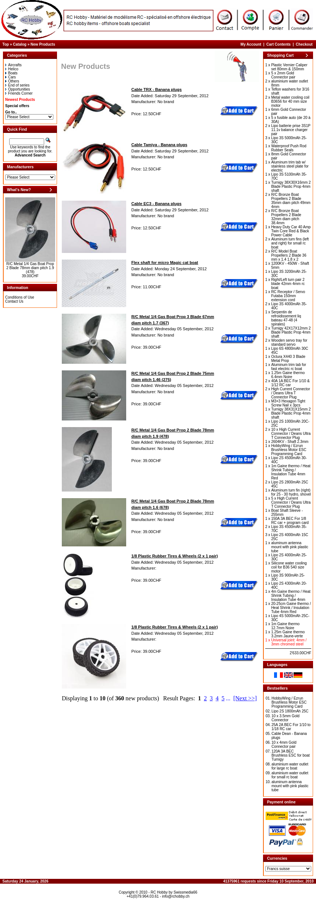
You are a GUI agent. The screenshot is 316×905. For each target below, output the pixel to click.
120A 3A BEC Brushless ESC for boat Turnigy (290, 755)
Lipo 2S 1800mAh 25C (290, 711)
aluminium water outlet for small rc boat (289, 775)
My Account (251, 44)
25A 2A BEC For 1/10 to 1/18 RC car (290, 727)
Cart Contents (278, 44)
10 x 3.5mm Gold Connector (285, 718)
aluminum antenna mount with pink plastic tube (290, 786)
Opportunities (17, 89)
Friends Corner (19, 93)
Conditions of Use (19, 297)
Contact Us (14, 301)
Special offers (17, 106)
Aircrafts (13, 65)
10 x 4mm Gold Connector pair (284, 744)
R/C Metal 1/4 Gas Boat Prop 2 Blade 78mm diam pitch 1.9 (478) (30, 268)
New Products (43, 44)
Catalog (19, 44)
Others (12, 81)
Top (6, 44)
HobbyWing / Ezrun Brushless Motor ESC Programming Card (289, 702)
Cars (10, 77)
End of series (17, 85)
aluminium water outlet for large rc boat (289, 766)
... (228, 698)
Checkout (304, 44)
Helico (11, 69)
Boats (11, 73)
